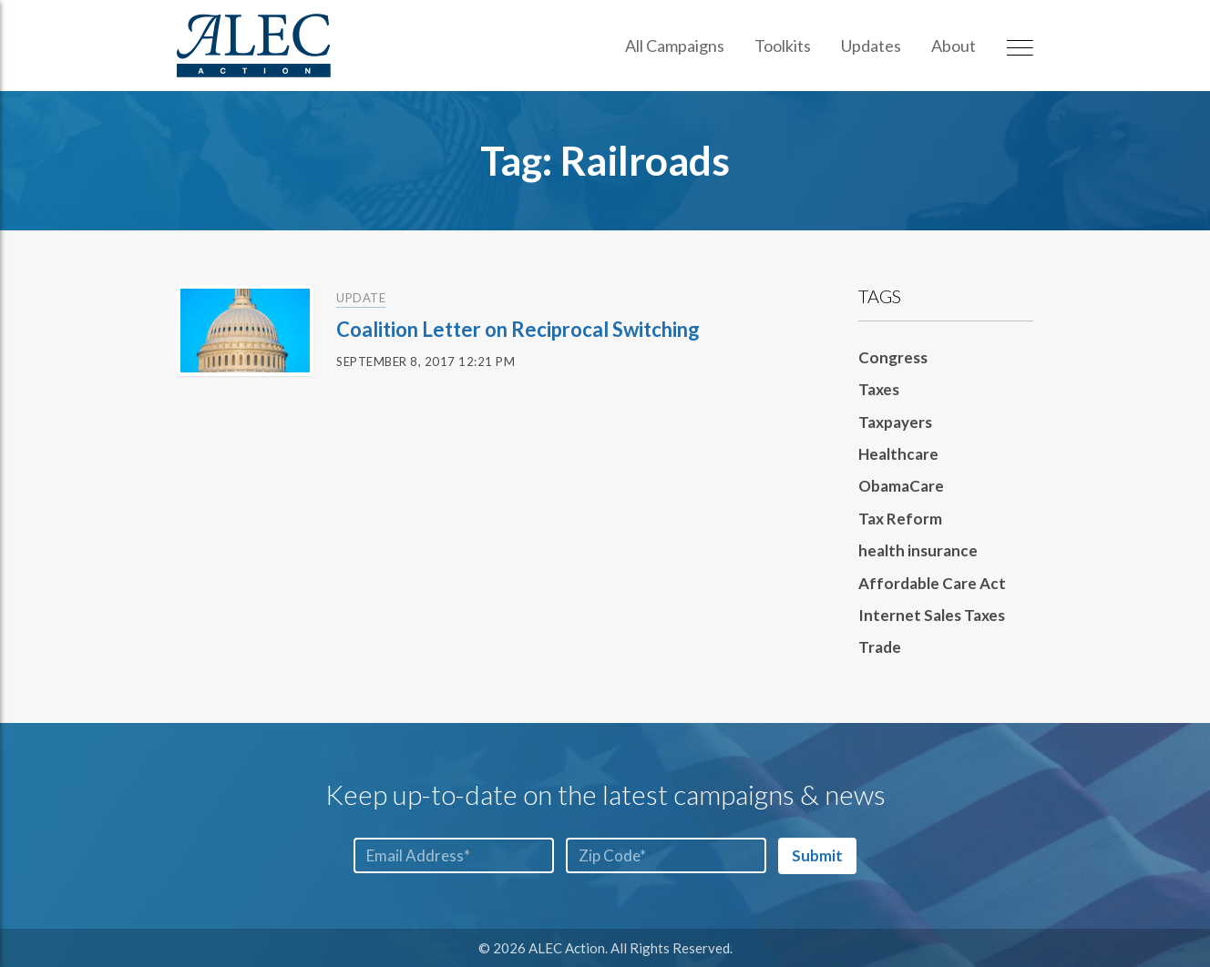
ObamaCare (901, 485)
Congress (893, 357)
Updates (871, 46)
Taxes (878, 389)
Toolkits (782, 46)
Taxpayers (895, 422)
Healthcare (898, 453)
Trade (879, 647)
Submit (817, 855)
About (953, 46)
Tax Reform (900, 518)
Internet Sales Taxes (931, 615)
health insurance (918, 550)
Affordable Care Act (932, 583)
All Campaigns (674, 46)
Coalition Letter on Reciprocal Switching (518, 329)
